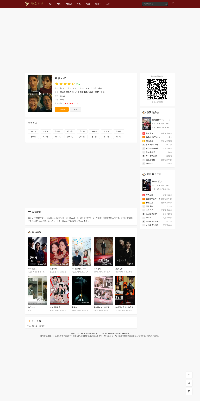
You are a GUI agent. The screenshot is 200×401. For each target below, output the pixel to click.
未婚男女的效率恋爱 (102, 307)
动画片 (98, 4)
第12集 (70, 137)
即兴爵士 (147, 163)
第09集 (33, 137)
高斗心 (74, 92)
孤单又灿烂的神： (151, 137)
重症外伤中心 (158, 120)
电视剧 (69, 4)
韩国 (62, 88)
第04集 (70, 131)
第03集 (58, 131)
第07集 (106, 131)
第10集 (45, 137)
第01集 (33, 131)
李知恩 (62, 92)
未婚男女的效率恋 (151, 221)
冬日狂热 (31, 307)
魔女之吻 (119, 269)
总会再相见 (148, 152)
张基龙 (86, 92)
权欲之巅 (97, 269)
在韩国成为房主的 (151, 225)
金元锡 (62, 96)
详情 (86, 221)
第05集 (82, 131)
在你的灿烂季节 (150, 145)
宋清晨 (80, 92)
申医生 (74, 307)
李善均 (68, 92)
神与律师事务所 (150, 148)
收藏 (75, 109)
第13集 (82, 137)
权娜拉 (92, 92)
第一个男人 (32, 269)
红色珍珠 (53, 269)
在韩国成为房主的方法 (124, 307)
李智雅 (98, 92)
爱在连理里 (148, 160)
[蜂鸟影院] (126, 333)
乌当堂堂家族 (149, 156)
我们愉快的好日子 (79, 269)
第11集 (58, 137)
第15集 (106, 137)
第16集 (119, 137)
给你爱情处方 (55, 307)
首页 (50, 4)
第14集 (94, 137)
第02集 (45, 131)
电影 (59, 4)
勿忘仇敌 (147, 141)
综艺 (79, 4)
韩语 (100, 88)
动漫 (88, 4)
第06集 (94, 131)
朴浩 (103, 92)
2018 (87, 88)
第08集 (119, 131)
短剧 (108, 4)
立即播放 (62, 109)
